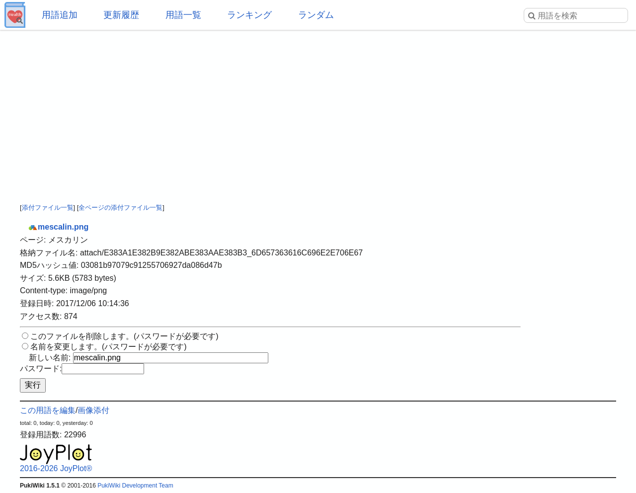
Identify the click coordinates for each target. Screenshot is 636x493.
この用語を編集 (48, 410)
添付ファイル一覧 (48, 207)
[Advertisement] (318, 109)
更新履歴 (121, 15)
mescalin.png (58, 227)
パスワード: (41, 368)
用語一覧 (183, 15)
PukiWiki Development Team (135, 485)
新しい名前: (50, 357)
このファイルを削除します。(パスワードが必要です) (124, 336)
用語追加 (60, 15)
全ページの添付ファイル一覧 (120, 207)
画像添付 (93, 410)
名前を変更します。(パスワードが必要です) (108, 346)
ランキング (249, 15)
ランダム (316, 15)
